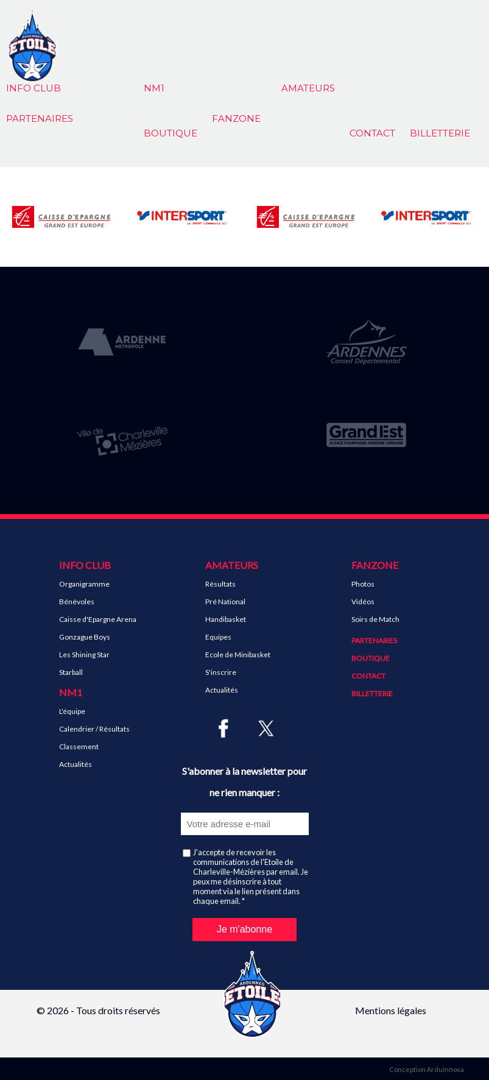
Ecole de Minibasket (237, 654)
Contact (372, 133)
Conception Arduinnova (426, 1069)
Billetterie (440, 133)
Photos (363, 583)
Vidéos (363, 601)
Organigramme (84, 583)
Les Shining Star (84, 654)
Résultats (220, 583)
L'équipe (72, 711)
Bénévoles (76, 601)
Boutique (170, 133)
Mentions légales (390, 1010)
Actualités (75, 764)
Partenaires (374, 640)
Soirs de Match (375, 619)
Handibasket (225, 619)
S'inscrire (220, 672)
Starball (71, 672)
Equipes (218, 636)
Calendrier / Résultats (94, 728)
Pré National (225, 601)
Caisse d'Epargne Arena (97, 619)
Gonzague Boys (84, 636)
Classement (79, 746)
